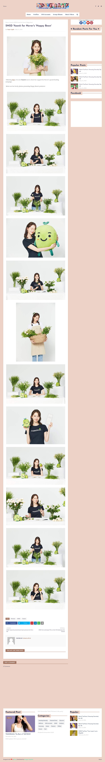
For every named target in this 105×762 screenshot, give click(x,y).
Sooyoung (41, 726)
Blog (15, 759)
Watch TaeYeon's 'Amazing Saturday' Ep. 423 (88, 717)
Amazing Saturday (43, 720)
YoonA (11, 22)
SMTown (41, 723)
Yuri (45, 729)
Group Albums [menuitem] (58, 14)
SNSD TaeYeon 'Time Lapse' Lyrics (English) (87, 732)
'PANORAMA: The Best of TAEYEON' (18, 734)
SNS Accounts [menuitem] (45, 14)
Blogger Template (28, 759)
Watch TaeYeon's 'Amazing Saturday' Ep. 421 (90, 70)
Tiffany (59, 726)
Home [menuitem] (29, 14)
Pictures (13, 618)
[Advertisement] (86, 48)
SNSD (18, 618)
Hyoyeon (62, 720)
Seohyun (61, 723)
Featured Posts (53, 720)
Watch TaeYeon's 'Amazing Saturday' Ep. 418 (90, 77)
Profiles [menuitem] (36, 14)
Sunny (47, 726)
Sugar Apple (10, 29)
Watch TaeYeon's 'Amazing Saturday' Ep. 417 (90, 85)
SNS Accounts (48, 723)
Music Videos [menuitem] (69, 14)
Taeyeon (53, 726)
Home (5, 6)
